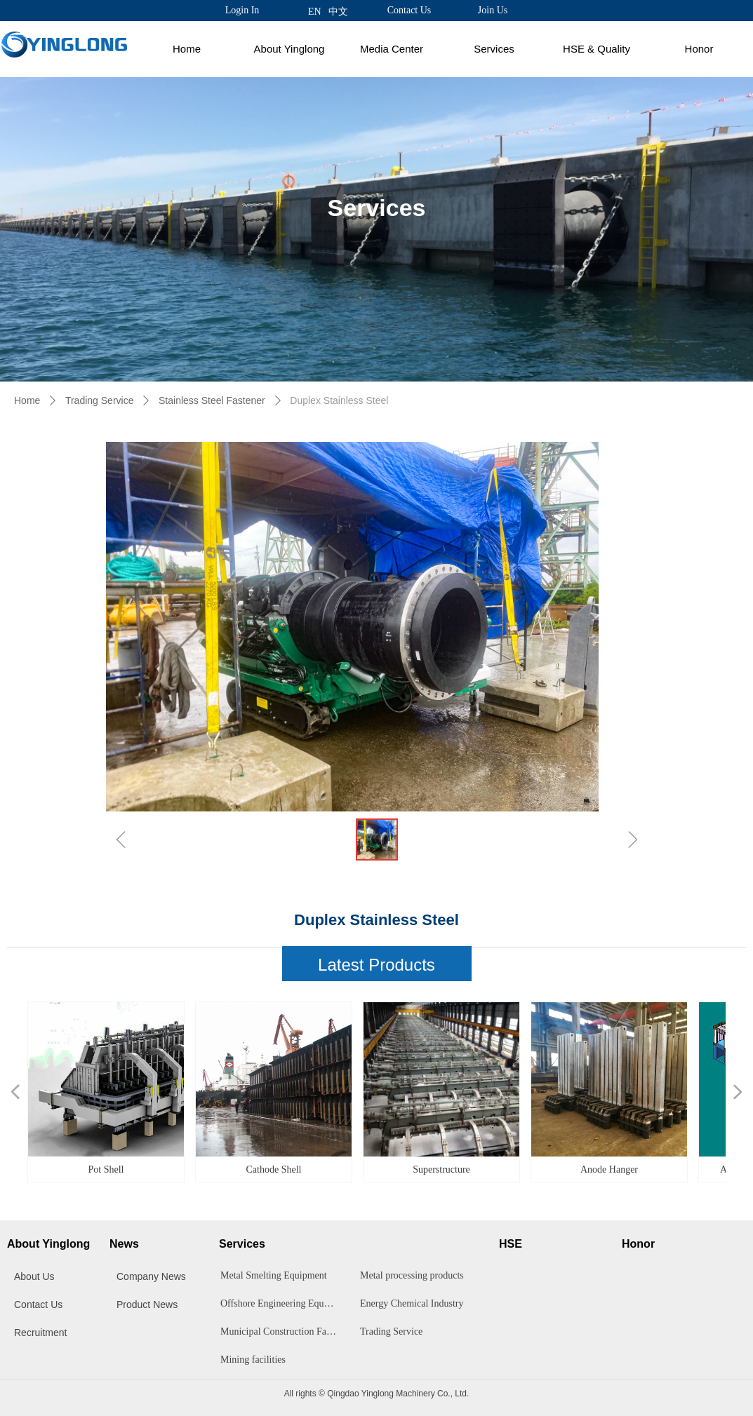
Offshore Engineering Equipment (282, 1303)
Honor (699, 49)
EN (314, 11)
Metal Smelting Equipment (273, 1275)
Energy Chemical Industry (412, 1303)
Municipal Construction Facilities (282, 1331)
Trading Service (99, 400)
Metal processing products (412, 1275)
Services (494, 49)
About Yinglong (289, 49)
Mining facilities (253, 1359)
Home (187, 49)
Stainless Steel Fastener (212, 400)
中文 (338, 11)
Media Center (391, 49)
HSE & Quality (596, 49)
